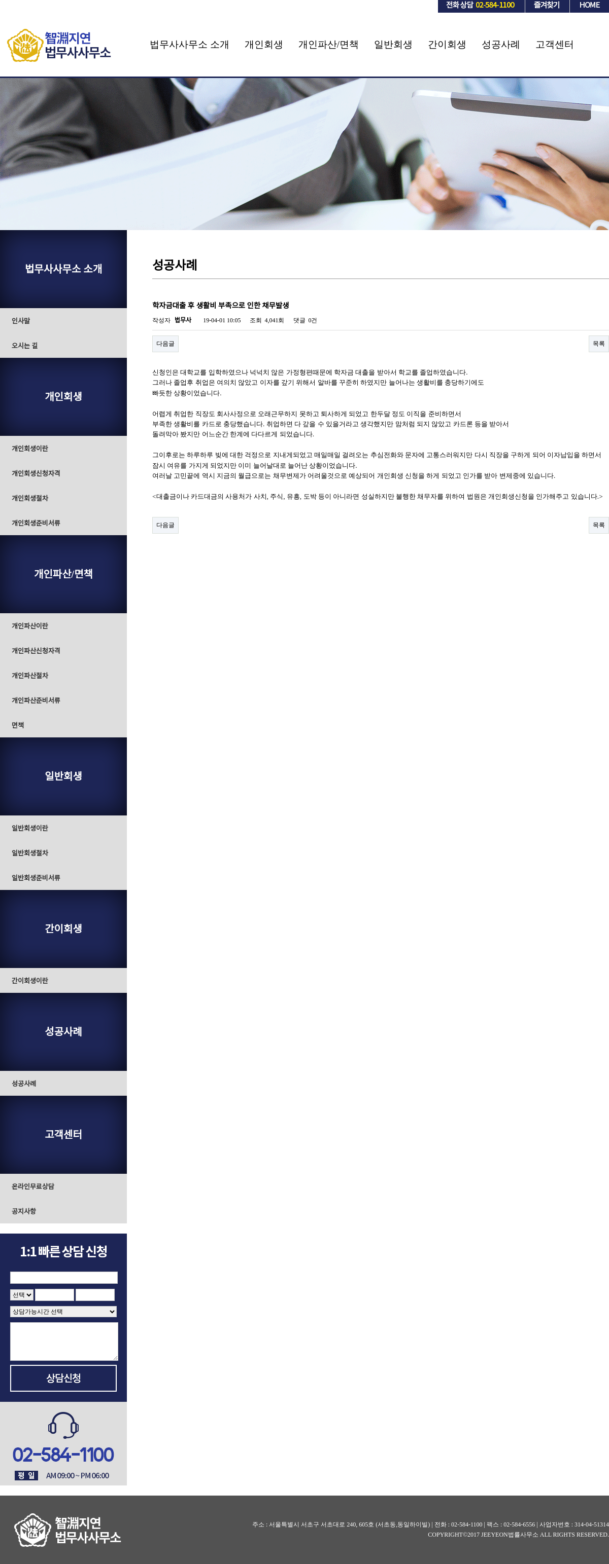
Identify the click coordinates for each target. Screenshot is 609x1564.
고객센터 (554, 44)
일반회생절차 (30, 853)
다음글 (165, 343)
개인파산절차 (30, 676)
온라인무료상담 (33, 1186)
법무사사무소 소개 (189, 44)
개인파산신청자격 (36, 651)
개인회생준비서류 (36, 523)
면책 (18, 725)
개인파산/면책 (328, 44)
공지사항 (24, 1211)
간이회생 (447, 44)
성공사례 (501, 44)
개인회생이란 (30, 449)
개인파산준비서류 (36, 700)
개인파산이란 (30, 626)
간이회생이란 (30, 981)
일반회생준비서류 (36, 878)
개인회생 (264, 44)
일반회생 (393, 44)
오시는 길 (25, 346)
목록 (599, 343)
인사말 (21, 321)
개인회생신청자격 (36, 473)
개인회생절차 (30, 498)
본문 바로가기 (0, 0)
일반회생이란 (30, 828)
